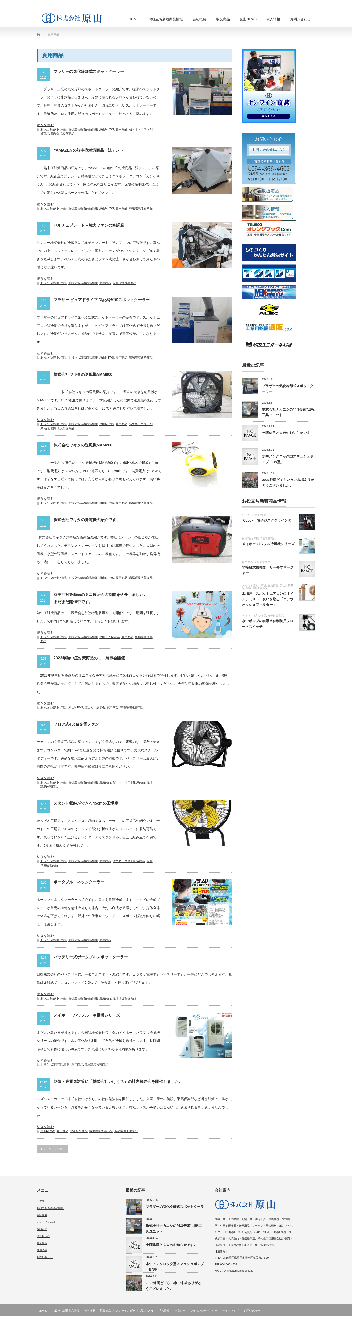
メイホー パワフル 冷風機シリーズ (87, 1015)
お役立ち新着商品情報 (166, 19)
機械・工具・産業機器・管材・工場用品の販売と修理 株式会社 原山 (269, 1321)
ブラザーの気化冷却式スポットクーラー (89, 71)
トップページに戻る (52, 1148)
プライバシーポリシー (203, 1310)
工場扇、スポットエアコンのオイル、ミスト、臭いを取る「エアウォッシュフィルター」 (267, 599)
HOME (134, 19)
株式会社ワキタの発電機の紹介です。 (87, 520)
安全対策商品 (79, 1131)
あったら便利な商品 (53, 129)
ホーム (43, 1310)
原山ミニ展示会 (109, 637)
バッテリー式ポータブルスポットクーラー (91, 957)
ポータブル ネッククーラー (79, 882)
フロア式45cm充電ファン (76, 724)
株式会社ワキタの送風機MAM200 (83, 445)
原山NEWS (248, 19)
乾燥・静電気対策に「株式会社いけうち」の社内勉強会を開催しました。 (118, 1081)
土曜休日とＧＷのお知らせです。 (287, 433)
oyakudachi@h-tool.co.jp (238, 1270)
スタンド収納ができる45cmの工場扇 (86, 803)
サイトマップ (230, 1310)
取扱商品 (223, 19)
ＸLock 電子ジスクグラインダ (266, 520)
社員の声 (42, 1250)
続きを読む (45, 125)
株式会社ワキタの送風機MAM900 (83, 374)
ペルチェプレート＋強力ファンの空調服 (89, 225)
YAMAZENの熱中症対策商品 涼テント (88, 150)
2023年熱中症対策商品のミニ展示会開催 (89, 658)
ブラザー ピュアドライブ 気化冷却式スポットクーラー (102, 300)
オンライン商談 (46, 1222)
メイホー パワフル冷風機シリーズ (268, 544)
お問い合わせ (300, 19)
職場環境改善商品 (62, 133)
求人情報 (273, 19)
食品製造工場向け (126, 1131)
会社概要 (199, 19)
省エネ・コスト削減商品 (129, 782)
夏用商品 (121, 129)
